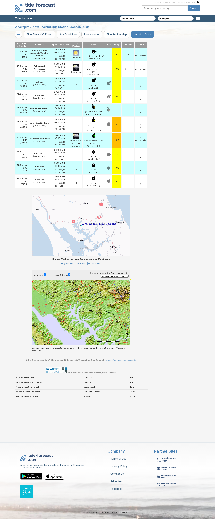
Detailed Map (94, 263)
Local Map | (82, 263)
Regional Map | (68, 263)
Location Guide (143, 34)
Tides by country (25, 18)
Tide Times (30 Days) (39, 34)
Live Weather (92, 34)
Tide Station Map (116, 34)
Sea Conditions (68, 34)
